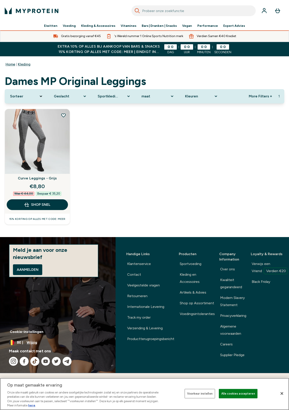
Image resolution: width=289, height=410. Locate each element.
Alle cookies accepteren (238, 393)
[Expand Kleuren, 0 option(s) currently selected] (201, 96)
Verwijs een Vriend (269, 268)
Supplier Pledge (232, 355)
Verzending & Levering (145, 328)
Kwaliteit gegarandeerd (231, 283)
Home (10, 64)
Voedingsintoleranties (197, 314)
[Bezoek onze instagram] (13, 361)
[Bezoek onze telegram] (67, 361)
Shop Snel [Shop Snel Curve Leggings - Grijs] (37, 204)
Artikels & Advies (193, 292)
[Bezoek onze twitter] (56, 361)
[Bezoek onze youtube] (45, 361)
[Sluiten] (282, 393)
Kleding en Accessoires (190, 278)
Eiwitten (50, 25)
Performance (207, 25)
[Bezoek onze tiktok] (34, 361)
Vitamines (128, 25)
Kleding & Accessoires (98, 25)
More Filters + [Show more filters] (260, 96)
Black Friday (261, 282)
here (31, 405)
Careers (226, 344)
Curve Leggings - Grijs (37, 178)
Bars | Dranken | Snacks (159, 25)
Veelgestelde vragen (143, 285)
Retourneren (137, 296)
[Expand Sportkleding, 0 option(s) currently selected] (114, 96)
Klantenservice (139, 264)
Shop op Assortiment (197, 303)
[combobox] (193, 10)
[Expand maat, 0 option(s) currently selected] (158, 96)
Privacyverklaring (233, 315)
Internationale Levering (145, 307)
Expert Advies (234, 25)
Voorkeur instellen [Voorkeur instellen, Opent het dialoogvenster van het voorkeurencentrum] (199, 393)
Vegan (187, 25)
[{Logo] (31, 10)
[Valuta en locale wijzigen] (58, 342)
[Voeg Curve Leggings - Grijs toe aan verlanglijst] (63, 115)
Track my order (139, 317)
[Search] (137, 10)
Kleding (24, 64)
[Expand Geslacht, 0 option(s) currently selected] (70, 96)
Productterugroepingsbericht (150, 339)
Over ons (227, 269)
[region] (144, 394)
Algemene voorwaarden (230, 330)
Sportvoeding (190, 264)
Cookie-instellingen (26, 332)
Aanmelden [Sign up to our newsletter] (27, 269)
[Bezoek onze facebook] (24, 361)
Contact (134, 274)
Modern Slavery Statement (232, 301)
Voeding (69, 25)
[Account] (264, 11)
